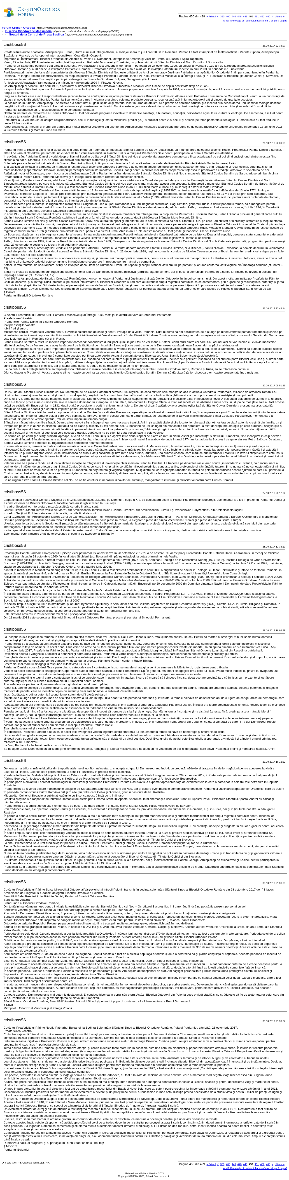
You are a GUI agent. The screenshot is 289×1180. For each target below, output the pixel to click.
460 (268, 16)
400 (228, 16)
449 (245, 16)
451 (257, 16)
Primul (211, 16)
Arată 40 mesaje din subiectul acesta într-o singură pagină (255, 20)
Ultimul (279, 16)
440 (234, 16)
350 (222, 16)
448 (240, 16)
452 (262, 16)
